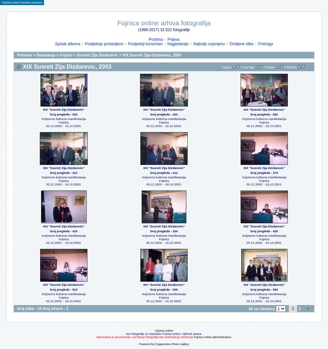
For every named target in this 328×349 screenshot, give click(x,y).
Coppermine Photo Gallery (172, 344)
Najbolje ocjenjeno (209, 44)
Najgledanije (178, 44)
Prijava (174, 39)
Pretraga (265, 44)
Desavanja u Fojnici (54, 55)
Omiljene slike (241, 44)
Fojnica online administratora (212, 337)
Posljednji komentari (145, 44)
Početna (156, 39)
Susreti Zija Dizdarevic (97, 55)
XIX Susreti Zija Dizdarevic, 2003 (152, 55)
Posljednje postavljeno (104, 44)
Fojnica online (164, 330)
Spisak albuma (67, 44)
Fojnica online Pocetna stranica (22, 2)
